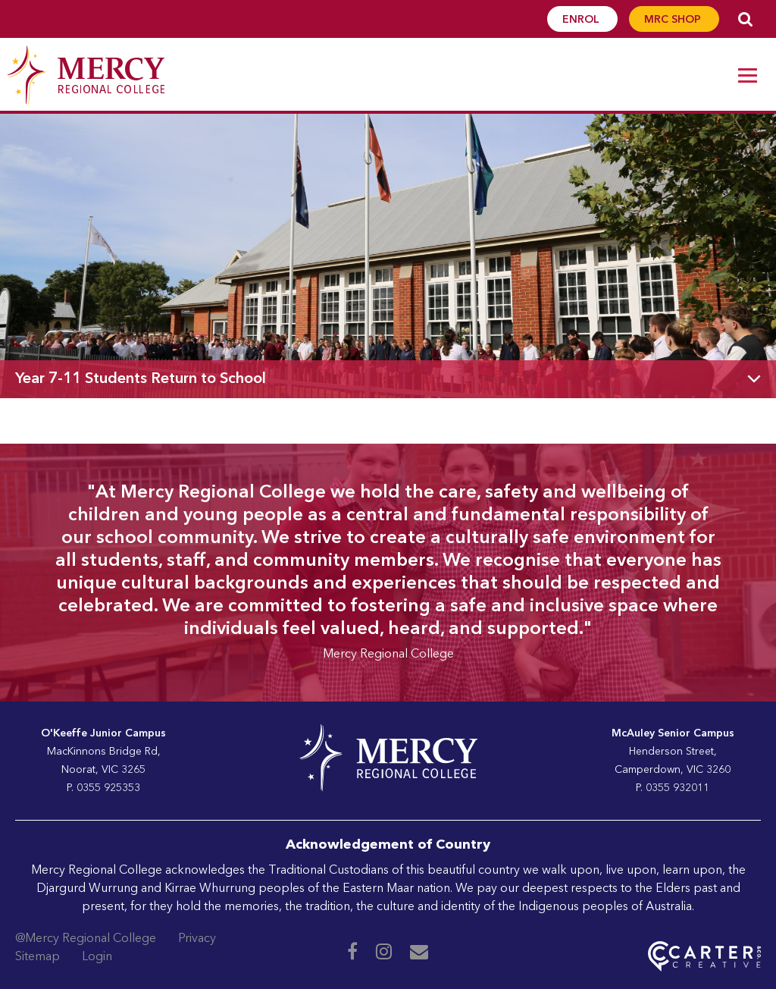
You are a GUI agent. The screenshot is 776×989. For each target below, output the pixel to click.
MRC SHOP (674, 19)
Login (97, 957)
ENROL (582, 19)
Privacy (197, 939)
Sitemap (37, 957)
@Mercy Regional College (85, 939)
